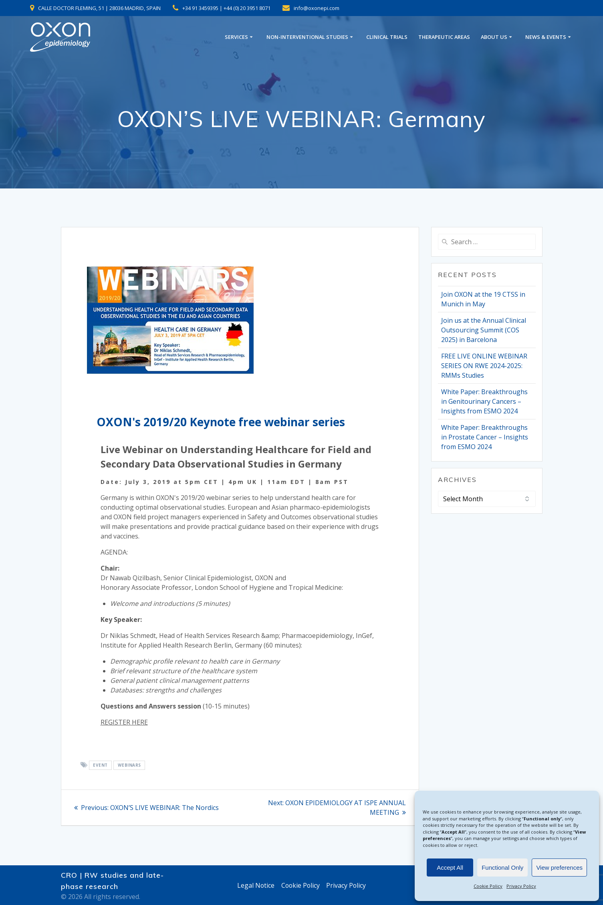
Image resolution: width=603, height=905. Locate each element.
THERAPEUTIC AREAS (444, 37)
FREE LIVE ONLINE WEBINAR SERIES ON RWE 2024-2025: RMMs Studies (484, 366)
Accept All (450, 867)
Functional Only (502, 867)
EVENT (100, 765)
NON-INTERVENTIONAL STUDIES (307, 37)
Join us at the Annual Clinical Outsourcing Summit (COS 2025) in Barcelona (483, 330)
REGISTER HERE (124, 722)
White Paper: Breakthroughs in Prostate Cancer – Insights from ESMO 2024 (484, 437)
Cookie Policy (488, 886)
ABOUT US (494, 37)
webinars (129, 765)
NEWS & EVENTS (545, 37)
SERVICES (236, 37)
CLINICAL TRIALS (386, 37)
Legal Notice (255, 885)
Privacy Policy (521, 886)
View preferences (559, 867)
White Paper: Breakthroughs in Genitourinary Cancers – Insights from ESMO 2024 (484, 401)
